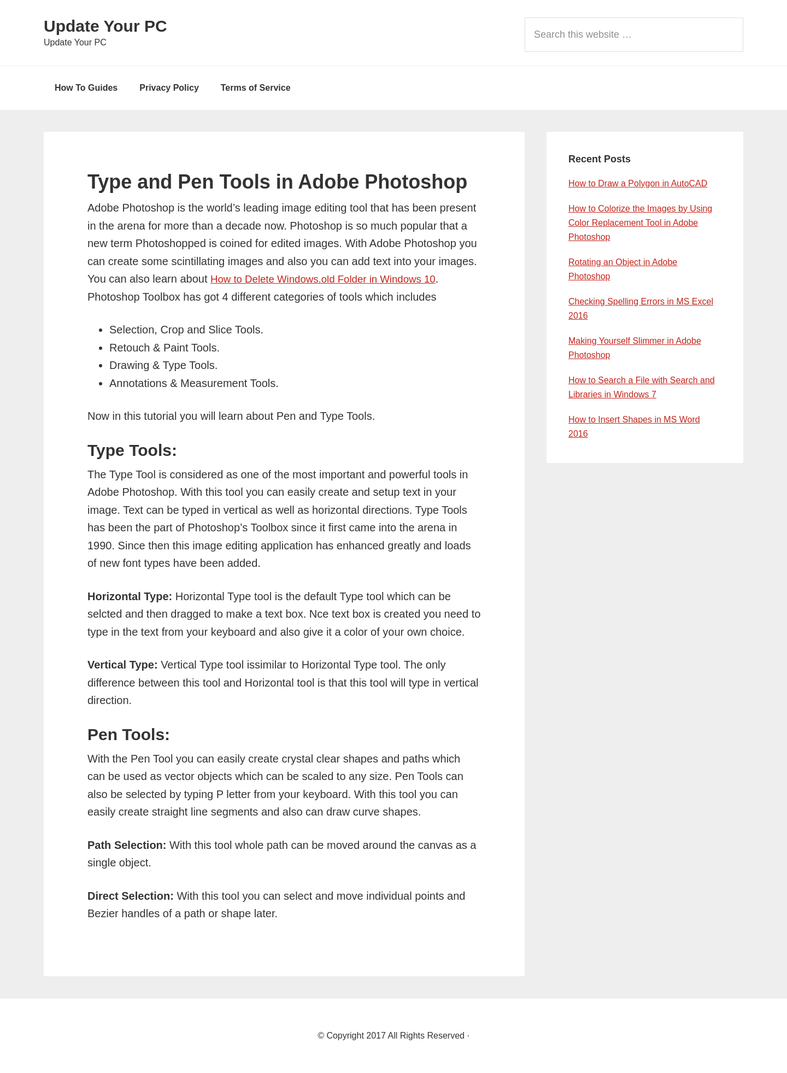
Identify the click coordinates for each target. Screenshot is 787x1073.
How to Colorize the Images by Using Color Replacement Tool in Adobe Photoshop (640, 223)
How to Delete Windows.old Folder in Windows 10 (331, 279)
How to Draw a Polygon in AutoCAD (637, 183)
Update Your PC (105, 26)
